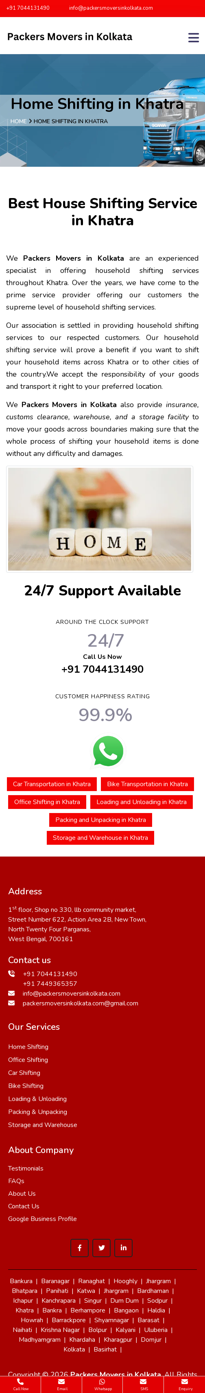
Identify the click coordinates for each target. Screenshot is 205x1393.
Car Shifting (24, 1072)
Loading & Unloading (37, 1098)
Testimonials (26, 1168)
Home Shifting (28, 1046)
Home (19, 121)
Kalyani (125, 1329)
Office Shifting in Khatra (47, 802)
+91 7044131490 (28, 8)
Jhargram (158, 1281)
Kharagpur (118, 1339)
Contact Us (23, 1206)
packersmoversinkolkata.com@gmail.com (80, 1003)
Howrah (32, 1320)
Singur (93, 1300)
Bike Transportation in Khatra (147, 784)
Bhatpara (24, 1290)
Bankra (52, 1310)
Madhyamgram (40, 1339)
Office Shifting (28, 1059)
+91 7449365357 (50, 983)
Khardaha (82, 1339)
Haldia (156, 1310)
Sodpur (157, 1300)
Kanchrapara (58, 1300)
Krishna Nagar (60, 1329)
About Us (22, 1193)
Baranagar (55, 1281)
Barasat (148, 1320)
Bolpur (97, 1329)
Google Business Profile (42, 1218)
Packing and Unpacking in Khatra (100, 819)
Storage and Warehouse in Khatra (100, 837)
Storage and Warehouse (42, 1125)
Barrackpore (69, 1320)
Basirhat (105, 1349)
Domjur (151, 1339)
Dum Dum (124, 1300)
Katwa (86, 1290)
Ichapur (23, 1300)
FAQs (16, 1181)
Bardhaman (153, 1290)
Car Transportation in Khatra (52, 784)
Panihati (57, 1290)
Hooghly (125, 1281)
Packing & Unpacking (37, 1111)
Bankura (21, 1281)
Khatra (24, 1310)
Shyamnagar (111, 1320)
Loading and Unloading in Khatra (141, 802)
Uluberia (156, 1329)
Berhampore (87, 1310)
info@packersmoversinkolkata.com (107, 8)
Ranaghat (91, 1281)
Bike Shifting (26, 1085)
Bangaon (126, 1310)
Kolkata (74, 1349)
